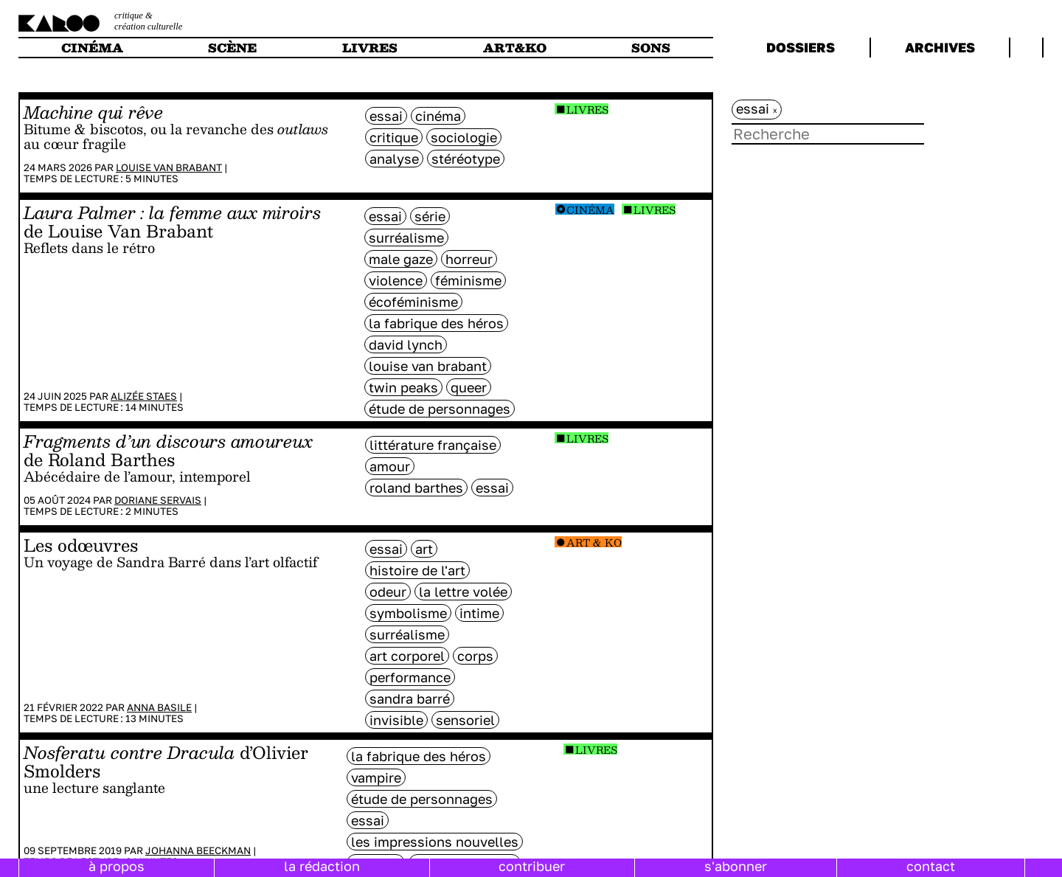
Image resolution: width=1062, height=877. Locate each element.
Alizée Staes (144, 396)
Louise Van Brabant (169, 167)
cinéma (92, 47)
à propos (116, 866)
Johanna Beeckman (198, 850)
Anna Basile (159, 707)
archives (940, 47)
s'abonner (735, 866)
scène (232, 47)
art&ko (514, 47)
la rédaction (322, 866)
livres (370, 47)
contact (930, 866)
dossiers (800, 47)
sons (650, 47)
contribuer (532, 866)
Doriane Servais (157, 500)
